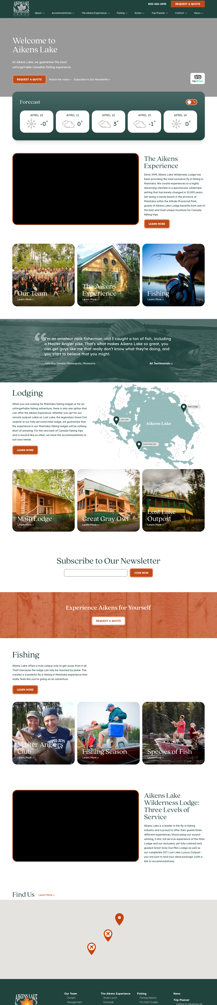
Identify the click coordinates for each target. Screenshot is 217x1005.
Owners (71, 997)
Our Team (70, 993)
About (40, 13)
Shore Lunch (110, 997)
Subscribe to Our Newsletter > (92, 79)
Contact (181, 13)
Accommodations (63, 13)
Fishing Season (148, 997)
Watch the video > (60, 79)
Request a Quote (187, 4)
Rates (140, 13)
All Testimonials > (161, 363)
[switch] (191, 102)
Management (74, 1002)
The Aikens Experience (96, 13)
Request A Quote (108, 620)
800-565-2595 (157, 4)
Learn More (157, 223)
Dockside (108, 1002)
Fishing (122, 13)
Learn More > (46, 895)
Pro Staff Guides (149, 1002)
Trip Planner (159, 13)
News (199, 13)
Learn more (25, 450)
